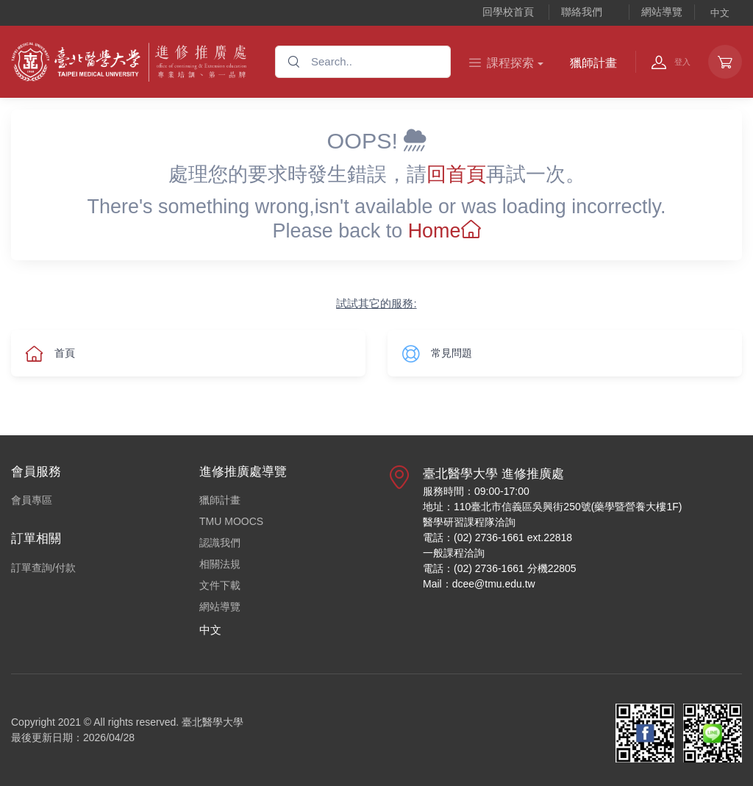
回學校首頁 (508, 12)
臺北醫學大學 (212, 722)
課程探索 (501, 63)
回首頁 (456, 174)
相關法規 (219, 564)
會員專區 (31, 500)
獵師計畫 (593, 63)
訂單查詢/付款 (43, 568)
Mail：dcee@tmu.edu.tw (479, 584)
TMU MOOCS (231, 521)
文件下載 (219, 585)
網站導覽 (661, 12)
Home (444, 231)
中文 (719, 12)
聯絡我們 (581, 12)
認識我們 (219, 543)
